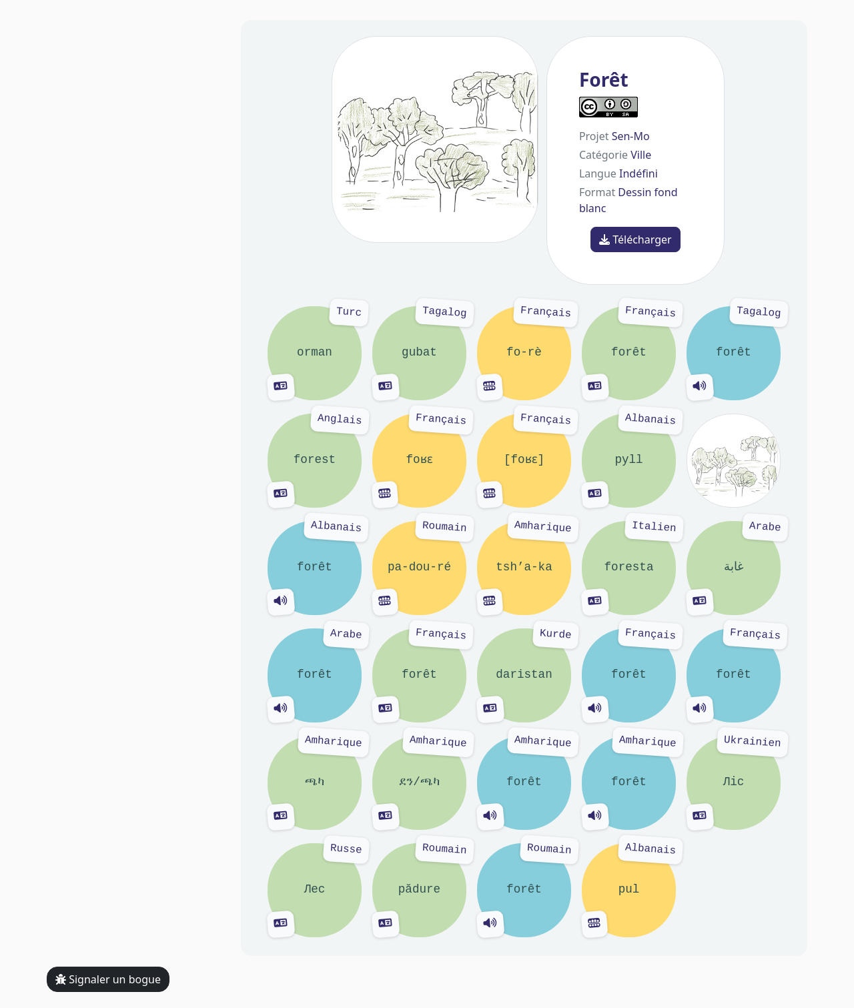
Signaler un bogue (108, 979)
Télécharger (635, 239)
